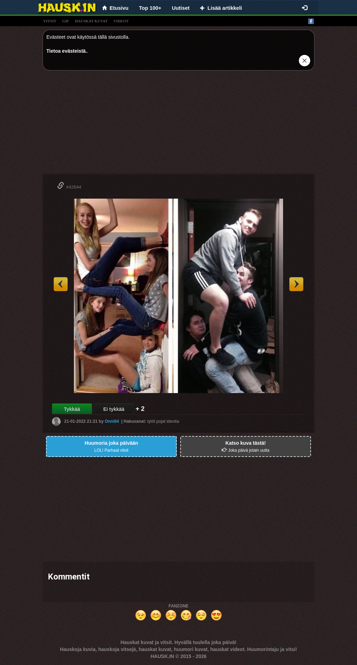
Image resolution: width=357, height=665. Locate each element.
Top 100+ (150, 8)
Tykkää (72, 409)
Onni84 (112, 421)
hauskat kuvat (91, 21)
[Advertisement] (178, 124)
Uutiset (181, 8)
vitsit (49, 21)
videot (121, 21)
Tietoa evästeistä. (66, 51)
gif (65, 21)
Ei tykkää (113, 409)
